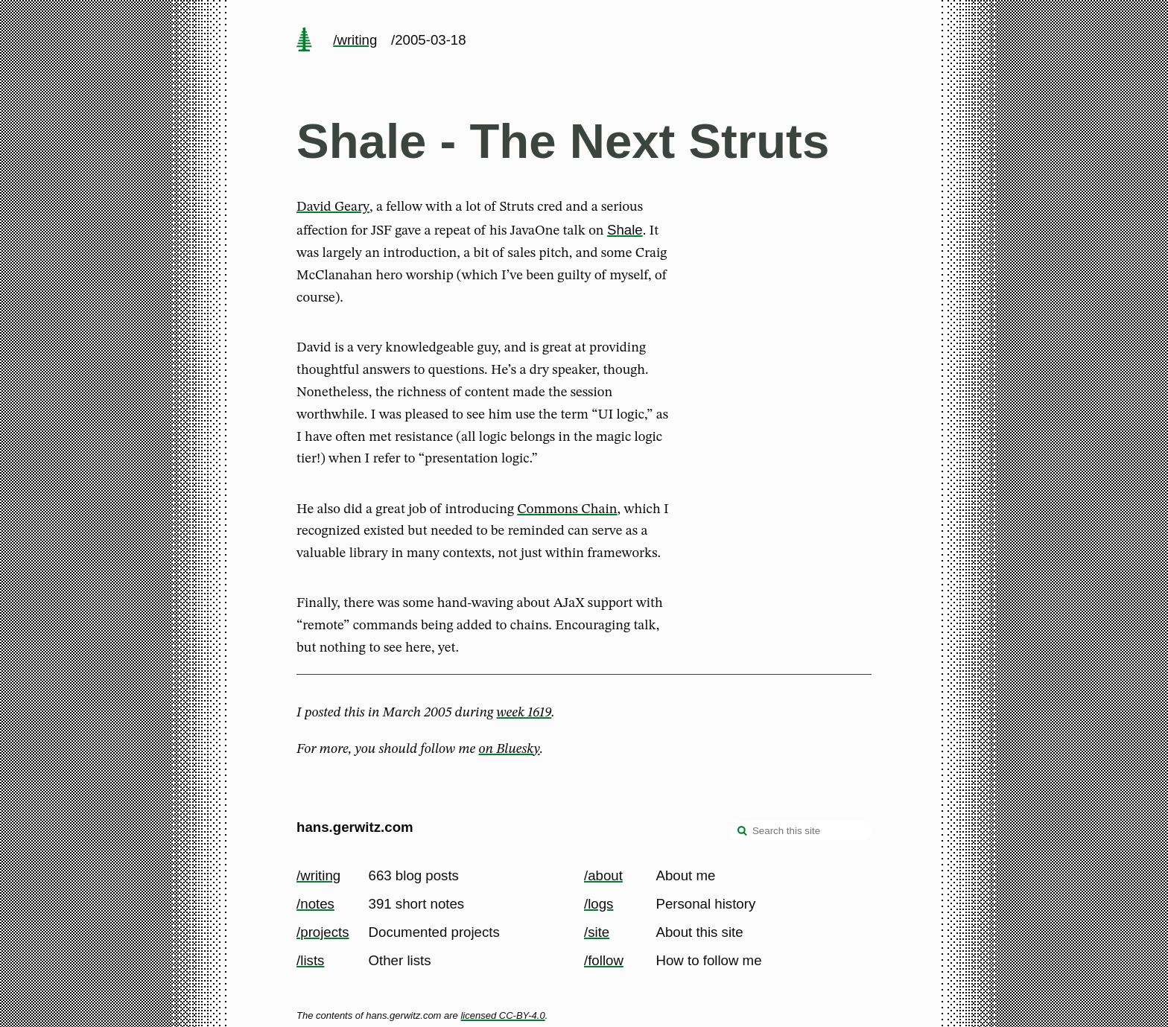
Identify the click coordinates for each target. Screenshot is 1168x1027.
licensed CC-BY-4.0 (502, 1015)
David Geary (332, 207)
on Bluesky (509, 749)
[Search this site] (801, 830)
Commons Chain (567, 509)
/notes (315, 904)
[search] (742, 832)
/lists (310, 960)
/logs (598, 904)
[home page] (304, 41)
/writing (355, 40)
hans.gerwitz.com (354, 827)
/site (596, 932)
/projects (322, 932)
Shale (625, 230)
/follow (603, 960)
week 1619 (524, 712)
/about (603, 875)
